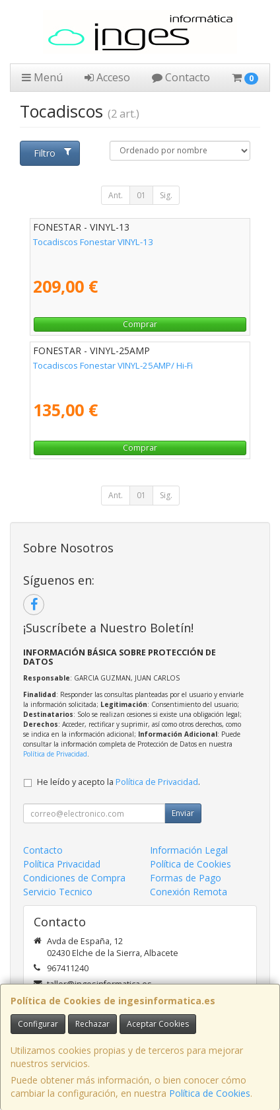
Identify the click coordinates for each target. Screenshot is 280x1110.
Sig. (166, 195)
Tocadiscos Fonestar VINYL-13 (93, 242)
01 (141, 195)
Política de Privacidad (55, 753)
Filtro (52, 153)
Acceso (107, 77)
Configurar (38, 1023)
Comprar (140, 324)
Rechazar (92, 1023)
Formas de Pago (185, 877)
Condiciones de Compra (74, 877)
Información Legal (189, 850)
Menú (42, 77)
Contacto (181, 77)
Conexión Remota (188, 891)
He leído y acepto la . (118, 782)
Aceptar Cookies (158, 1023)
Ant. (115, 195)
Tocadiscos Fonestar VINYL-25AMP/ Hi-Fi (113, 365)
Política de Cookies (209, 1093)
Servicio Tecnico (57, 891)
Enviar (183, 813)
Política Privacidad (61, 864)
